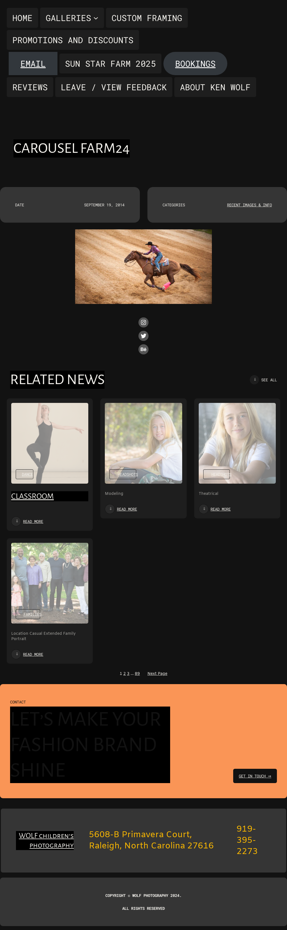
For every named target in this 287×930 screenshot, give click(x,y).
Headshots (128, 474)
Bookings (195, 63)
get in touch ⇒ (254, 776)
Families (32, 614)
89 (137, 674)
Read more (33, 521)
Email (33, 63)
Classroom (32, 496)
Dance (27, 474)
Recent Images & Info (249, 204)
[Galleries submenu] (72, 18)
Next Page (157, 674)
